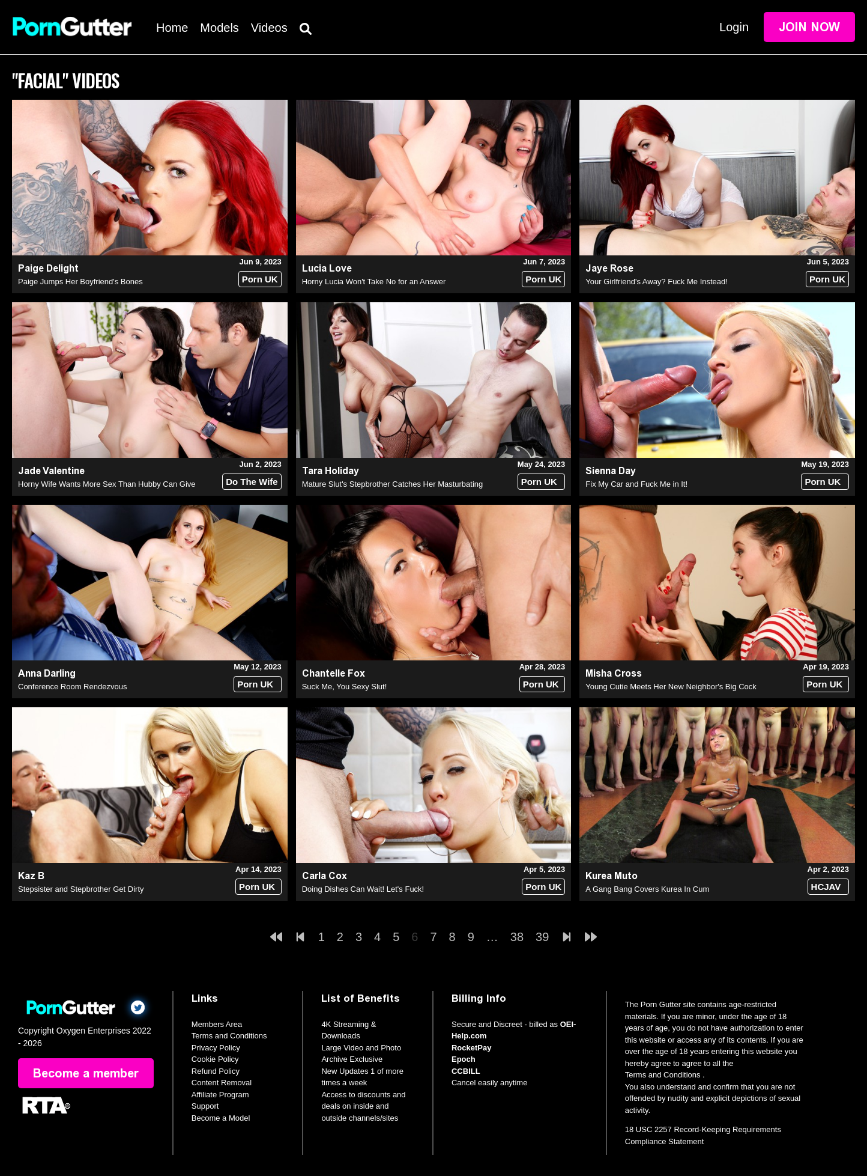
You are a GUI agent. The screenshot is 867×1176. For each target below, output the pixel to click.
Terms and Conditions (229, 1035)
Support (205, 1105)
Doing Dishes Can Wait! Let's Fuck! (363, 889)
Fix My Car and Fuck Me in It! (636, 484)
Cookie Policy (215, 1059)
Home (172, 27)
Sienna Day (610, 471)
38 (517, 936)
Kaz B (31, 876)
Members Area (217, 1024)
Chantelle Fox (333, 673)
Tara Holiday (330, 471)
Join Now (809, 27)
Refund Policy (216, 1071)
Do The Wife (252, 482)
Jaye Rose (609, 268)
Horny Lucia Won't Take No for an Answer (374, 281)
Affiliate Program (220, 1094)
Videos (269, 27)
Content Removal (222, 1082)
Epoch (464, 1059)
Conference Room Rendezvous (72, 686)
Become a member (86, 1073)
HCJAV (826, 887)
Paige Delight (48, 268)
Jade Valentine (51, 471)
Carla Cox (324, 876)
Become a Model (221, 1118)
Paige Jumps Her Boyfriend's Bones (80, 281)
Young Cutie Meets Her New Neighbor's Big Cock (671, 686)
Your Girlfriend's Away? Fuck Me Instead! (656, 281)
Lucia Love (327, 268)
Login (734, 27)
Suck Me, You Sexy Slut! (344, 686)
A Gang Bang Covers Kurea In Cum (647, 889)
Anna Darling (47, 673)
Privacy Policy (216, 1047)
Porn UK (260, 279)
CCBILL (466, 1071)
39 (542, 936)
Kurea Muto (611, 876)
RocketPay (471, 1047)
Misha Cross (613, 673)
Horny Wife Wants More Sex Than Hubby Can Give (107, 484)
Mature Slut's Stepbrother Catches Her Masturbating (392, 484)
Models (219, 27)
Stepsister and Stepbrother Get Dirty (81, 889)
